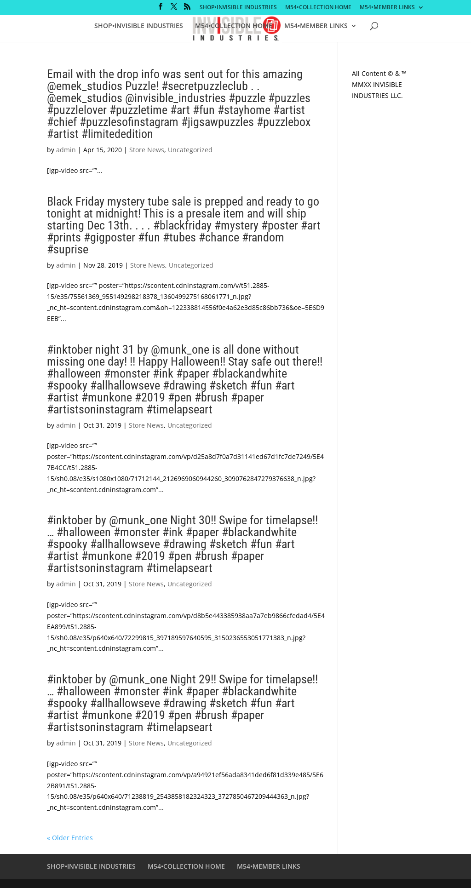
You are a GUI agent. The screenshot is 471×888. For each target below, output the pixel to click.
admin (66, 149)
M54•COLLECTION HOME (318, 8)
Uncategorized (190, 149)
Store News (146, 149)
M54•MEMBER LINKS (387, 8)
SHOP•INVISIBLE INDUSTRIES (238, 8)
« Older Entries (70, 837)
